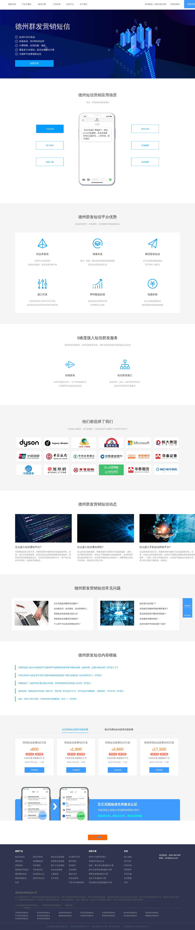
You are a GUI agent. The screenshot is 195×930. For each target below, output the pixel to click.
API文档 (127, 861)
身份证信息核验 (57, 857)
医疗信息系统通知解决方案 (100, 869)
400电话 (72, 865)
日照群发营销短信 (86, 916)
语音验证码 (38, 869)
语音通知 (37, 865)
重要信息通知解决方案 (98, 874)
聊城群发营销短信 (152, 916)
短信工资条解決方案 (97, 878)
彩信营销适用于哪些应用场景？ (153, 614)
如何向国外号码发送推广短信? (153, 624)
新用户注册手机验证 (97, 857)
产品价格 (56, 4)
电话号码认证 (39, 878)
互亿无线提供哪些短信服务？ (66, 603)
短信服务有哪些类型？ (149, 619)
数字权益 (72, 861)
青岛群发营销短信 (43, 913)
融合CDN (73, 874)
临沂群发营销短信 (130, 916)
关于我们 (83, 4)
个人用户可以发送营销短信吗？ (67, 624)
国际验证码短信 (22, 869)
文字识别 (55, 878)
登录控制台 (175, 4)
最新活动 (12, 4)
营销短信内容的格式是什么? (66, 614)
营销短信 (19, 865)
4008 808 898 (160, 4)
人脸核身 (55, 874)
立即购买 (34, 770)
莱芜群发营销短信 (108, 916)
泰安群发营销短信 (43, 916)
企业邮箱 (72, 869)
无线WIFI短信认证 (96, 861)
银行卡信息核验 (57, 865)
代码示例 (128, 865)
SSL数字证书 (74, 857)
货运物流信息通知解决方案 (100, 882)
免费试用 (34, 63)
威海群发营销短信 (65, 916)
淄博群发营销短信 (65, 913)
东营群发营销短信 (108, 913)
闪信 (17, 882)
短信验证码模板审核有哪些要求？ (154, 608)
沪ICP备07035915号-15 (79, 926)
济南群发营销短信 (21, 913)
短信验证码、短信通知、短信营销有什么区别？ (71, 608)
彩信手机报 (38, 857)
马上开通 (97, 837)
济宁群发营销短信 (21, 916)
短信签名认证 (39, 874)
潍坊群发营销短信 (152, 913)
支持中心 (70, 4)
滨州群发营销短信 (21, 919)
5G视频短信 (38, 861)
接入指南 (128, 857)
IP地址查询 (73, 878)
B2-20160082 (114, 926)
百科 (126, 882)
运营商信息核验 (57, 861)
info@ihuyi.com (171, 858)
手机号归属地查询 (76, 882)
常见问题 (128, 874)
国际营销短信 (21, 878)
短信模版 (128, 878)
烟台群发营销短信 (130, 913)
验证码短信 (20, 857)
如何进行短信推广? (148, 603)
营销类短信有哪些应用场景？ (66, 619)
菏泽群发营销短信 (43, 919)
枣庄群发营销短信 (86, 913)
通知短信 (19, 861)
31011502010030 (139, 926)
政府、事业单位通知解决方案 (101, 865)
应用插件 (128, 869)
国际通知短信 (21, 874)
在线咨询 (187, 606)
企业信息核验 (56, 869)
